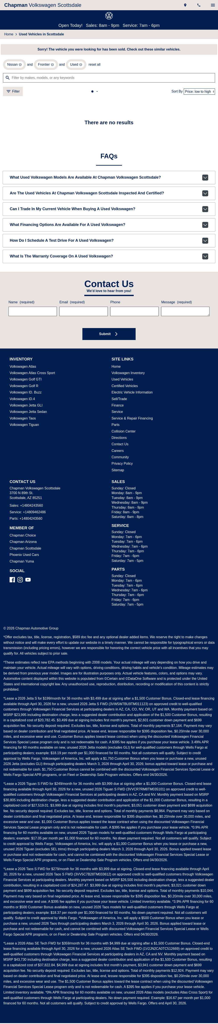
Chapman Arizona (23, 543)
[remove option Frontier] (45, 65)
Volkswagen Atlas (22, 367)
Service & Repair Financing (131, 419)
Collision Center (123, 432)
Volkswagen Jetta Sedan (27, 413)
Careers (117, 452)
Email (71, 303)
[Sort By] (199, 92)
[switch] (213, 5)
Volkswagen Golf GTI (25, 380)
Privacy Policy (122, 464)
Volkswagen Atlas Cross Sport (31, 374)
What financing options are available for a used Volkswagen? (109, 226)
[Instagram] (20, 580)
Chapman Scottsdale (25, 549)
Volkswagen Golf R (23, 387)
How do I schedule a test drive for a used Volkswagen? (109, 241)
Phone (115, 303)
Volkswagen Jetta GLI (25, 406)
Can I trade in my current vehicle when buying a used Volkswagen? (109, 210)
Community (120, 458)
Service (117, 413)
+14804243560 (30, 506)
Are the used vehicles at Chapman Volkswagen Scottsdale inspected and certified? (109, 194)
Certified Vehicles (124, 387)
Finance (117, 406)
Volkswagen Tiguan (24, 426)
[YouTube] (28, 580)
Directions (119, 439)
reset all (93, 65)
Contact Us (120, 445)
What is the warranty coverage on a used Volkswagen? (109, 257)
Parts (115, 426)
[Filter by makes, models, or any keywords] (109, 78)
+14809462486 (33, 513)
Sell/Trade (119, 400)
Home (8, 34)
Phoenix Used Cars (23, 556)
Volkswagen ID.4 (22, 400)
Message (175, 303)
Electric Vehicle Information (132, 393)
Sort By (177, 92)
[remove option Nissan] (14, 65)
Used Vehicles (122, 380)
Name (21, 303)
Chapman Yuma (21, 562)
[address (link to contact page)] (186, 5)
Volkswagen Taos (22, 419)
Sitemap (118, 471)
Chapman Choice (22, 536)
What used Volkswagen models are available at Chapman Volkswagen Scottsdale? (109, 178)
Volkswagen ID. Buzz (24, 393)
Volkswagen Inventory (128, 374)
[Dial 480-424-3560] (199, 5)
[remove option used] (75, 65)
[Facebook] (12, 580)
